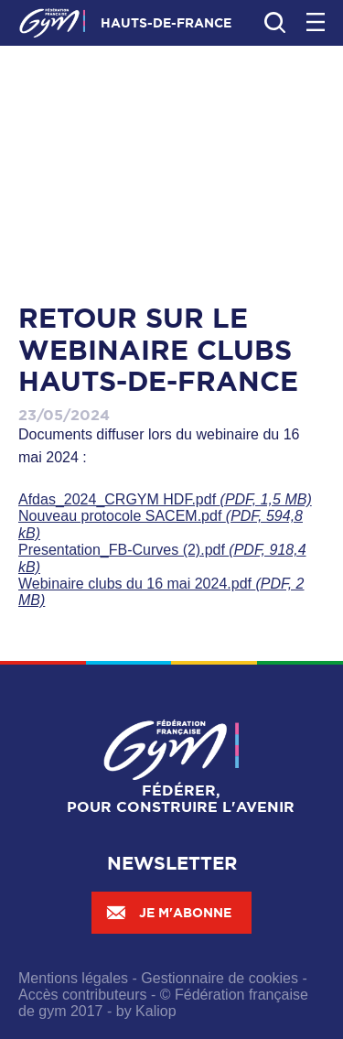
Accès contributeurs (82, 994)
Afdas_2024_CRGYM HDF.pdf (165, 499)
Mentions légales (73, 978)
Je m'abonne (168, 912)
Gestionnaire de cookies (219, 978)
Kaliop (155, 1011)
